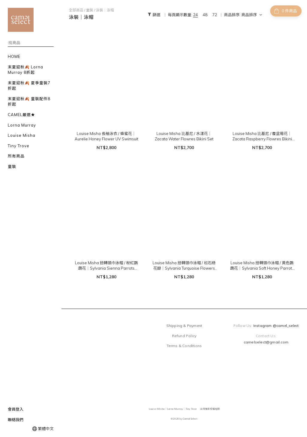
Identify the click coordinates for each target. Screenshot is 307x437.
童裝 (89, 10)
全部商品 (76, 10)
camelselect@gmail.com (266, 342)
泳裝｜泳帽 (105, 10)
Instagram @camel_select (276, 325)
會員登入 (15, 409)
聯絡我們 (15, 419)
